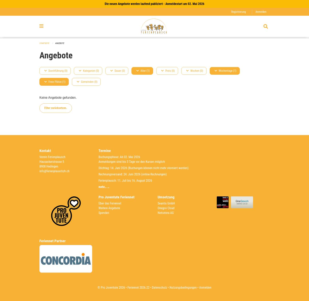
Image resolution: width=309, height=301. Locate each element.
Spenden (104, 213)
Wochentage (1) (225, 71)
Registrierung (238, 11)
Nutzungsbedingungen (183, 287)
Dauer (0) (117, 71)
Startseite (44, 43)
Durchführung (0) (55, 71)
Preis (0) (168, 71)
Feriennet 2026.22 (138, 287)
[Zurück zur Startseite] (154, 27)
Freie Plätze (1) (54, 82)
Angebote (60, 43)
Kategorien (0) (89, 71)
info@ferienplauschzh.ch (54, 171)
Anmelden (260, 11)
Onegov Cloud (166, 208)
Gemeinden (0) (87, 82)
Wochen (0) (194, 71)
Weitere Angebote (110, 208)
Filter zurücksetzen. (55, 108)
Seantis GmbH (166, 203)
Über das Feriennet (110, 203)
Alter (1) (143, 71)
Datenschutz (159, 287)
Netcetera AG (166, 213)
